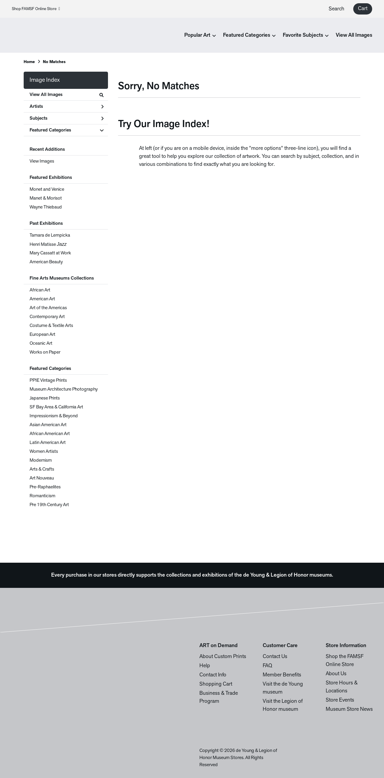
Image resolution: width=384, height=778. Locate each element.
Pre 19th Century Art (49, 505)
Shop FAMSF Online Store (36, 9)
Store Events (340, 700)
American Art (42, 299)
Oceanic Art (41, 343)
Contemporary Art (47, 317)
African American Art (50, 433)
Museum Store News (349, 709)
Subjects (67, 118)
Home (29, 62)
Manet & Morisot (46, 198)
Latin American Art (48, 442)
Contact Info (212, 675)
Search (336, 9)
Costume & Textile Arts (51, 325)
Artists (67, 106)
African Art (40, 290)
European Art (42, 334)
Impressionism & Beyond (54, 416)
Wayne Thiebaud (46, 207)
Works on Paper (45, 352)
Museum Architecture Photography (64, 389)
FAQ (267, 666)
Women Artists (44, 451)
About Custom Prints (222, 657)
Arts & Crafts (42, 469)
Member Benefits (282, 675)
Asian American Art (48, 425)
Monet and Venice (47, 189)
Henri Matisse (48, 244)
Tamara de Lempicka (50, 235)
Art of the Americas (48, 308)
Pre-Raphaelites (45, 487)
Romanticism (42, 496)
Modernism (41, 460)
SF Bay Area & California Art (56, 407)
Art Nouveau (42, 478)
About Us (336, 674)
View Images (42, 161)
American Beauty (46, 262)
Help (204, 666)
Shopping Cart (215, 684)
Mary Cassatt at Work (50, 253)
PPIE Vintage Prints (48, 380)
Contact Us (275, 657)
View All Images (354, 35)
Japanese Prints (45, 398)
